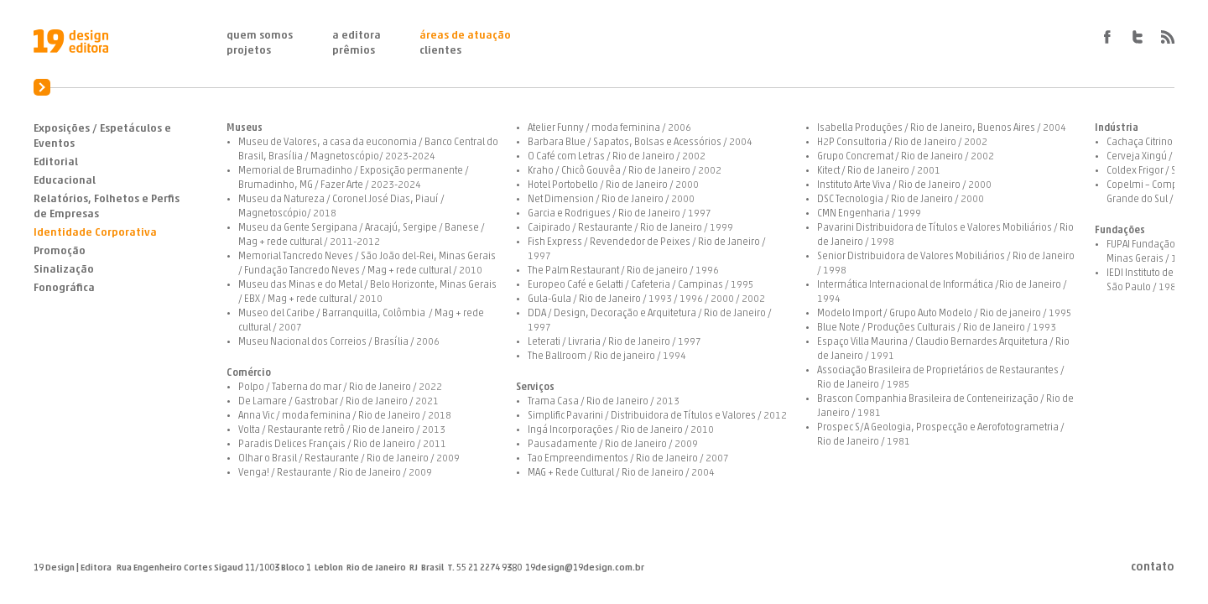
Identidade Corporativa (95, 232)
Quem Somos (259, 35)
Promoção (60, 251)
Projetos (248, 50)
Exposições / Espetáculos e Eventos (102, 136)
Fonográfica (64, 288)
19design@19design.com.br (584, 568)
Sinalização (64, 269)
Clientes (440, 50)
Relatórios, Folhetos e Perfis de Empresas (107, 207)
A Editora (356, 35)
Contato (1152, 568)
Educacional (65, 180)
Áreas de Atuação (465, 35)
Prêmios (353, 50)
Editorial (56, 162)
